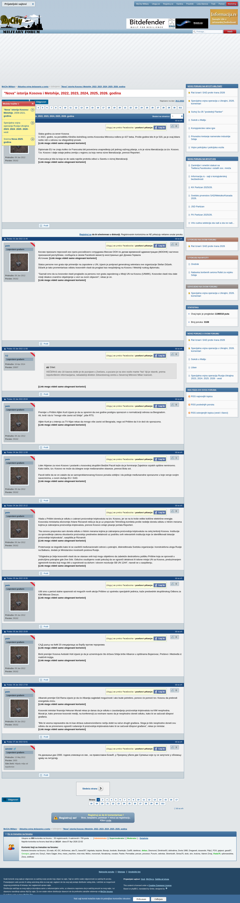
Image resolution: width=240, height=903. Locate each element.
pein (7, 245)
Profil (46, 226)
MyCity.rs (150, 879)
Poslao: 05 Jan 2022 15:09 (17, 632)
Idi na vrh (179, 808)
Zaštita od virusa (162, 879)
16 (98, 108)
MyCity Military (142, 4)
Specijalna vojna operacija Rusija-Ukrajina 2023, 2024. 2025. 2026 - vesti (212, 276)
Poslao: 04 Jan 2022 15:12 (17, 506)
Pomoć (221, 4)
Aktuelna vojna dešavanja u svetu (33, 87)
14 (87, 108)
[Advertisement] (120, 61)
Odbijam (159, 899)
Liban (194, 267)
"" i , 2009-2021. (16, 112)
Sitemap (121, 872)
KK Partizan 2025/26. (202, 425)
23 (136, 108)
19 (114, 108)
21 (125, 108)
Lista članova (202, 4)
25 (147, 108)
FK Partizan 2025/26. (201, 452)
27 (158, 108)
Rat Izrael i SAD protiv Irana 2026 (208, 145)
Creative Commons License (160, 885)
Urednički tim (134, 872)
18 (109, 108)
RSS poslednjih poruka (202, 304)
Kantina (180, 4)
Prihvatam (141, 899)
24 (142, 108)
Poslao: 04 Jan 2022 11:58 (17, 452)
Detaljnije (144, 838)
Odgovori (41, 102)
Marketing (232, 4)
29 (169, 108)
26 (152, 108)
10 (65, 108)
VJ (6, 355)
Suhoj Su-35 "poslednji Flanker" (207, 349)
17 (103, 108)
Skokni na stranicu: (161, 116)
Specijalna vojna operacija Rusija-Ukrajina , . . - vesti (16, 127)
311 (180, 108)
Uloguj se (156, 4)
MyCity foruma (107, 892)
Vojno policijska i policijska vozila (207, 385)
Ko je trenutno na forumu (20, 834)
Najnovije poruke (106, 872)
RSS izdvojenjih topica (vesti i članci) (209, 312)
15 (92, 108)
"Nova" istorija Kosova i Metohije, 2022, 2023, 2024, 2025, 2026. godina (93, 87)
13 (81, 108)
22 (131, 108)
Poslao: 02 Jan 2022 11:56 (17, 349)
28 (163, 108)
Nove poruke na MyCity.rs (202, 397)
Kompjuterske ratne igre (203, 366)
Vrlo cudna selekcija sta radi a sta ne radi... (212, 460)
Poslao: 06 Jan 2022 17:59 (17, 685)
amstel (8, 749)
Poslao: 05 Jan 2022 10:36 (17, 578)
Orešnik (195, 163)
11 (71, 108)
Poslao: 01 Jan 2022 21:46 (17, 239)
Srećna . (13, 140)
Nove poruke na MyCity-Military (205, 324)
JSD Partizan (197, 444)
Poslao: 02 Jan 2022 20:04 (17, 399)
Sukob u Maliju (198, 259)
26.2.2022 (179, 101)
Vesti (143, 879)
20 (120, 108)
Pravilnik (190, 4)
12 (76, 108)
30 (174, 108)
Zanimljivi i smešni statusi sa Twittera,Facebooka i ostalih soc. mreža (211, 404)
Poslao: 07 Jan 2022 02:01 (17, 742)
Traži (213, 4)
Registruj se (168, 4)
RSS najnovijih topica (202, 296)
